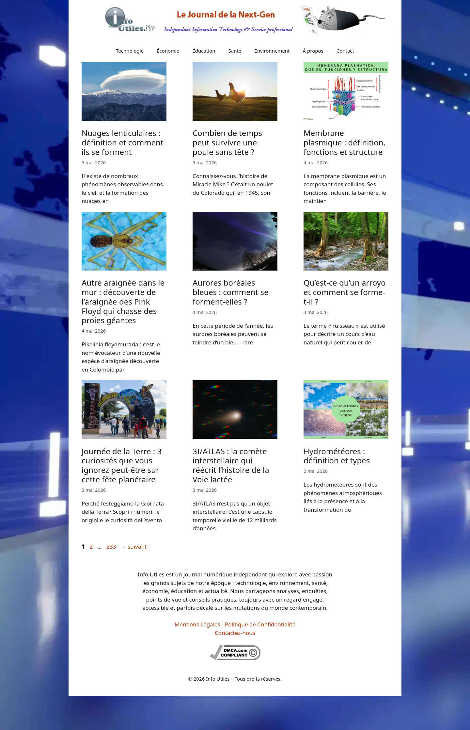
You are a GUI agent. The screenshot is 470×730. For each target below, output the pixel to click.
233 (112, 546)
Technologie (130, 50)
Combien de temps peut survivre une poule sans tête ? (227, 142)
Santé (235, 50)
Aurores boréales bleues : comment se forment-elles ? (231, 292)
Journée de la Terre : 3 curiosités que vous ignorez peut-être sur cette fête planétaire (122, 465)
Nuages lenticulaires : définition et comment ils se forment (123, 142)
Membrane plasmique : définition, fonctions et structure (344, 142)
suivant (134, 546)
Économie (168, 50)
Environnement (272, 50)
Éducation (203, 50)
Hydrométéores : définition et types (337, 456)
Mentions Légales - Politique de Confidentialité (235, 624)
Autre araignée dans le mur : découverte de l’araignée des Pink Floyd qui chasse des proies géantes (123, 301)
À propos (313, 50)
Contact (345, 50)
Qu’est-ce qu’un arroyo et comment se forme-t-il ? (345, 292)
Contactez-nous (235, 633)
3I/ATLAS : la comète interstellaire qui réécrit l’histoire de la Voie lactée (231, 465)
